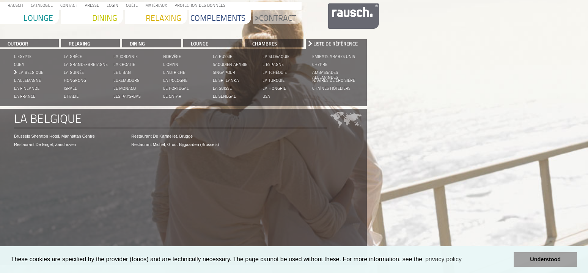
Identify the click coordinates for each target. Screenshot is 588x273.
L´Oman (170, 64)
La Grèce (73, 56)
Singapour (224, 72)
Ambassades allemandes (325, 73)
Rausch (14, 6)
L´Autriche (174, 72)
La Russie (222, 56)
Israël (70, 88)
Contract (275, 19)
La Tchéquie (275, 72)
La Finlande (26, 88)
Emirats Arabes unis (333, 56)
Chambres (264, 44)
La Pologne (175, 80)
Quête (131, 6)
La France (24, 96)
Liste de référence (335, 44)
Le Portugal (176, 88)
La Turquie (274, 80)
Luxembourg (126, 80)
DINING (137, 44)
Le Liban (122, 72)
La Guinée (74, 72)
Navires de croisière (333, 80)
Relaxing (163, 19)
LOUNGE (199, 44)
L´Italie (71, 96)
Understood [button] (545, 259)
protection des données (198, 6)
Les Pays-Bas (127, 96)
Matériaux (155, 6)
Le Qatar (172, 96)
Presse (90, 6)
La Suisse (222, 88)
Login (111, 6)
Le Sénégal (224, 96)
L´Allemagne (27, 80)
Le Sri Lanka (226, 80)
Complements (217, 19)
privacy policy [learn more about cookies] (443, 259)
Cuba (19, 64)
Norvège (172, 56)
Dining (104, 19)
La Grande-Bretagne (86, 64)
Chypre (319, 64)
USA (266, 96)
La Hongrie (274, 88)
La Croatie (124, 64)
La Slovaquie (276, 56)
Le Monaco (124, 88)
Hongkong (75, 80)
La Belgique (31, 72)
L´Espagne (273, 64)
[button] (506, 260)
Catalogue (40, 6)
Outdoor (18, 44)
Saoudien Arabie (230, 64)
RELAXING (79, 44)
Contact (67, 6)
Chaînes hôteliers (331, 88)
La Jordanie (125, 56)
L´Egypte (22, 56)
